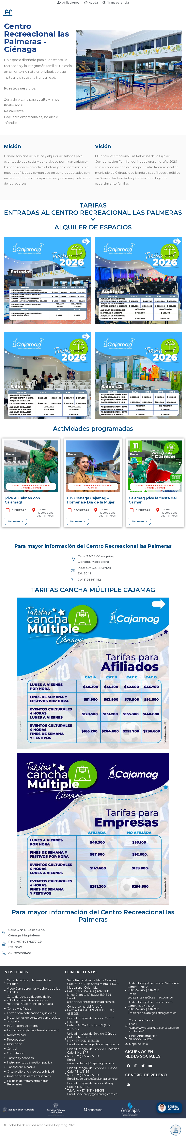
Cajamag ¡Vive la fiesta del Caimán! (153, 500)
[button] (12, 454)
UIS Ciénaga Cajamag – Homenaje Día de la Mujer (91, 500)
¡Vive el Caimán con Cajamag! (22, 500)
